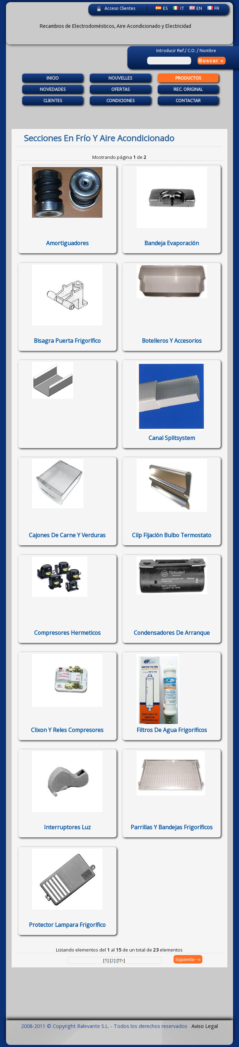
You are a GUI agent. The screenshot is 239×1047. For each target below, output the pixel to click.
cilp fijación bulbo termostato (171, 535)
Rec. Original (188, 89)
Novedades (52, 89)
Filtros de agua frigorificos (172, 730)
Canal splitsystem (172, 438)
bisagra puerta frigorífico (67, 341)
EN (195, 8)
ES (162, 8)
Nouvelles (120, 78)
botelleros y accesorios (172, 341)
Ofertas (120, 89)
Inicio (52, 78)
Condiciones (120, 101)
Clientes (52, 101)
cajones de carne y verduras (67, 535)
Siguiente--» (188, 959)
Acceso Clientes (120, 8)
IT (178, 8)
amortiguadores (67, 243)
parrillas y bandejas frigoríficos (172, 827)
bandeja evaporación (171, 243)
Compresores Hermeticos (67, 633)
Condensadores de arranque (172, 633)
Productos (188, 78)
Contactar (188, 101)
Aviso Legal (204, 1026)
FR (213, 8)
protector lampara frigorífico (67, 925)
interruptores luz (67, 827)
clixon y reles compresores (67, 730)
